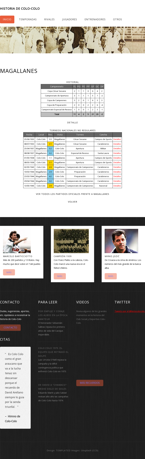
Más (8, 272)
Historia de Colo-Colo (20, 9)
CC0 (95, 450)
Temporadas (28, 19)
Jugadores (69, 19)
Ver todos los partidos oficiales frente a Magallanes (72, 193)
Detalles (117, 139)
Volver (72, 201)
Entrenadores (95, 19)
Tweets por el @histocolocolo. (129, 311)
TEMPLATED (63, 450)
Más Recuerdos (90, 382)
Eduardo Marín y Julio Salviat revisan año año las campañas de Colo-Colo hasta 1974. (53, 396)
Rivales (49, 19)
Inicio (7, 19)
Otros (117, 19)
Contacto (10, 327)
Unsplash (86, 450)
